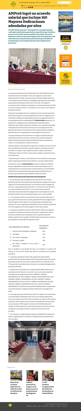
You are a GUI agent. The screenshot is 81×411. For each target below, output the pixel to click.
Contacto (65, 5)
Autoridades (46, 5)
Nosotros (25, 5)
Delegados (53, 5)
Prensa (37, 5)
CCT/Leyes (59, 5)
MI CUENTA (24, 7)
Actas (40, 5)
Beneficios (31, 5)
